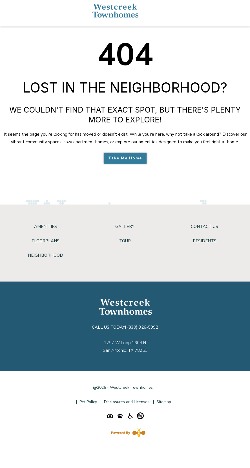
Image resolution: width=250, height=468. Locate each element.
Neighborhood (45, 255)
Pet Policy (88, 402)
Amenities (45, 226)
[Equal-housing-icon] (110, 417)
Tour (125, 241)
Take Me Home (125, 158)
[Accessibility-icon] (130, 417)
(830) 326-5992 (142, 327)
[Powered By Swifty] (127, 432)
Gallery (124, 226)
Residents (204, 241)
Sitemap (163, 402)
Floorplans (45, 241)
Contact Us (204, 226)
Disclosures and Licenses (126, 402)
